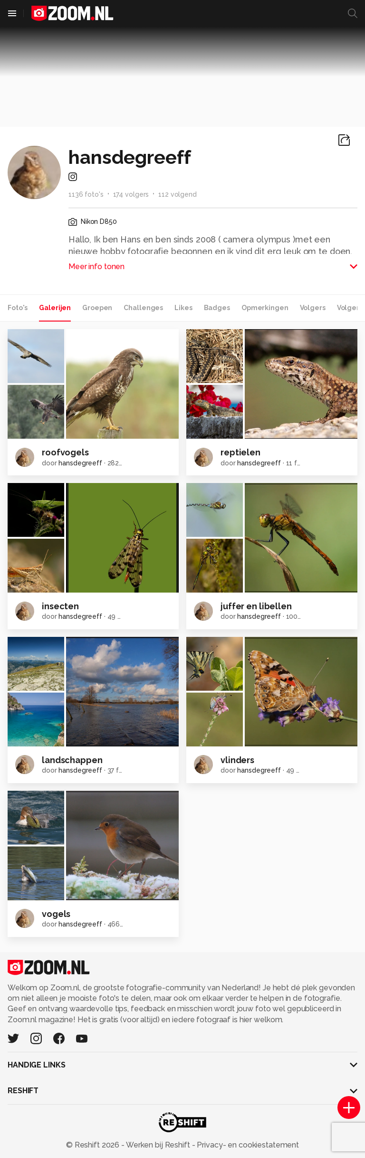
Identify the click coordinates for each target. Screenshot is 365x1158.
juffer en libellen (256, 606)
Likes (183, 308)
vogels (56, 914)
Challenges (143, 308)
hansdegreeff (80, 463)
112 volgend (177, 194)
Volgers (313, 308)
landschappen (72, 760)
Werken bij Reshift (158, 1144)
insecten (60, 606)
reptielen (240, 452)
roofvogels (65, 452)
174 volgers (131, 194)
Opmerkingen (264, 308)
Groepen (97, 308)
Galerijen (55, 308)
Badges (217, 308)
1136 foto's (86, 194)
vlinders (237, 760)
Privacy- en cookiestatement (247, 1144)
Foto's (18, 308)
